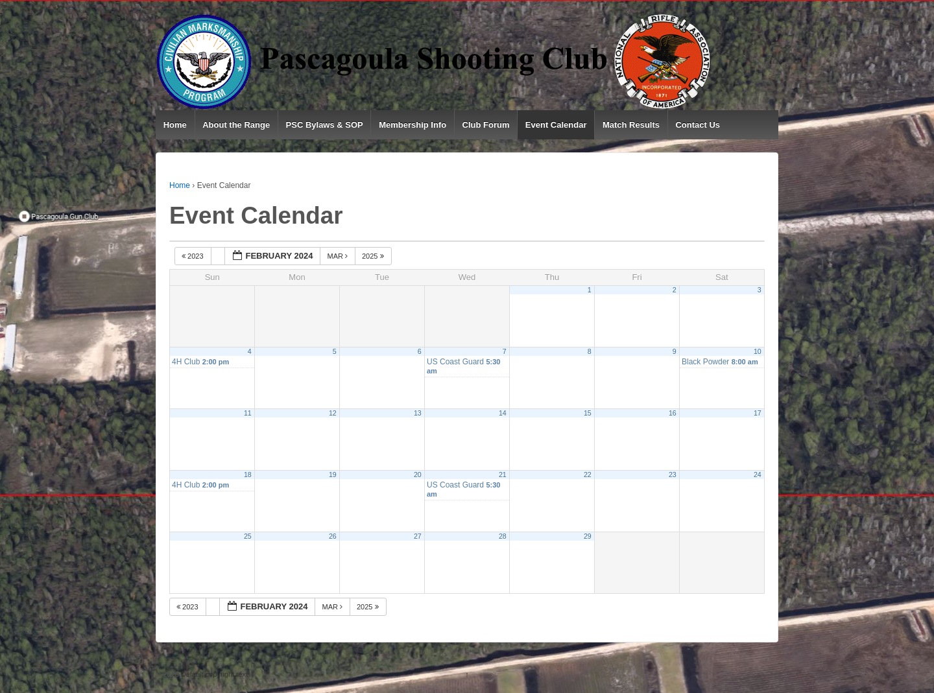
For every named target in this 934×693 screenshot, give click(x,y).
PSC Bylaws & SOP (324, 125)
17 (757, 413)
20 (418, 474)
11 (248, 413)
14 (503, 413)
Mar (338, 256)
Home (175, 125)
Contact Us (697, 125)
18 (248, 474)
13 (418, 413)
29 (588, 536)
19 (333, 474)
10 (757, 351)
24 (757, 474)
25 (248, 536)
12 (333, 413)
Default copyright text (213, 674)
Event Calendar (556, 125)
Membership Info (412, 125)
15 (588, 413)
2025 (374, 256)
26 (333, 536)
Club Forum (486, 125)
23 (673, 474)
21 (503, 474)
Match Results (631, 125)
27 (418, 536)
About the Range (236, 125)
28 (503, 536)
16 (673, 413)
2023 (194, 256)
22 (588, 474)
